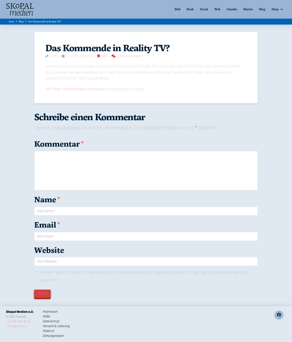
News (102, 56)
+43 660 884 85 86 (18, 321)
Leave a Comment (127, 56)
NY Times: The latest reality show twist (74, 89)
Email (47, 224)
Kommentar (59, 143)
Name (47, 199)
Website (49, 250)
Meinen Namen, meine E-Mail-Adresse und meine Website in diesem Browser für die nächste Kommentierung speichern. (143, 276)
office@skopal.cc (17, 326)
